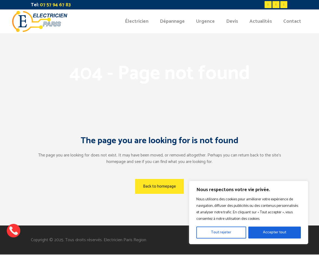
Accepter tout (274, 232)
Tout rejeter (221, 232)
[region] (248, 212)
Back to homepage (159, 186)
